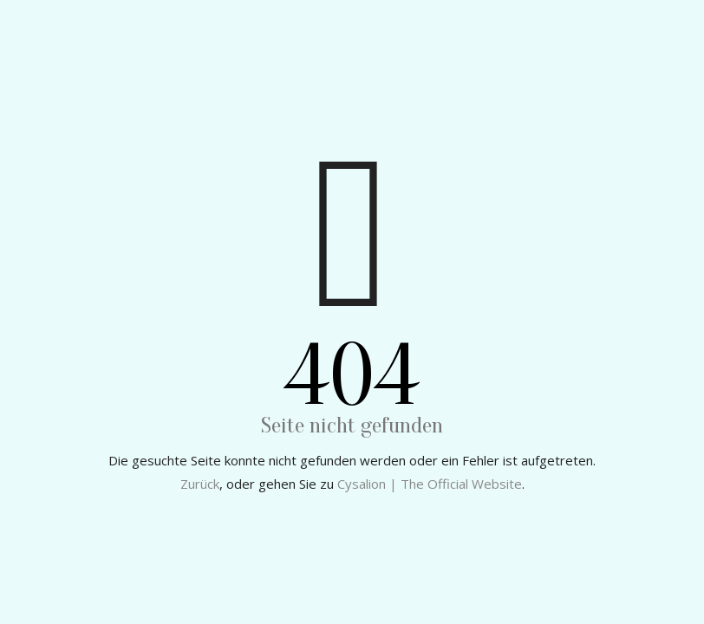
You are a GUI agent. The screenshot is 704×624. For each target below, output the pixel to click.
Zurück (199, 483)
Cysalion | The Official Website (429, 483)
